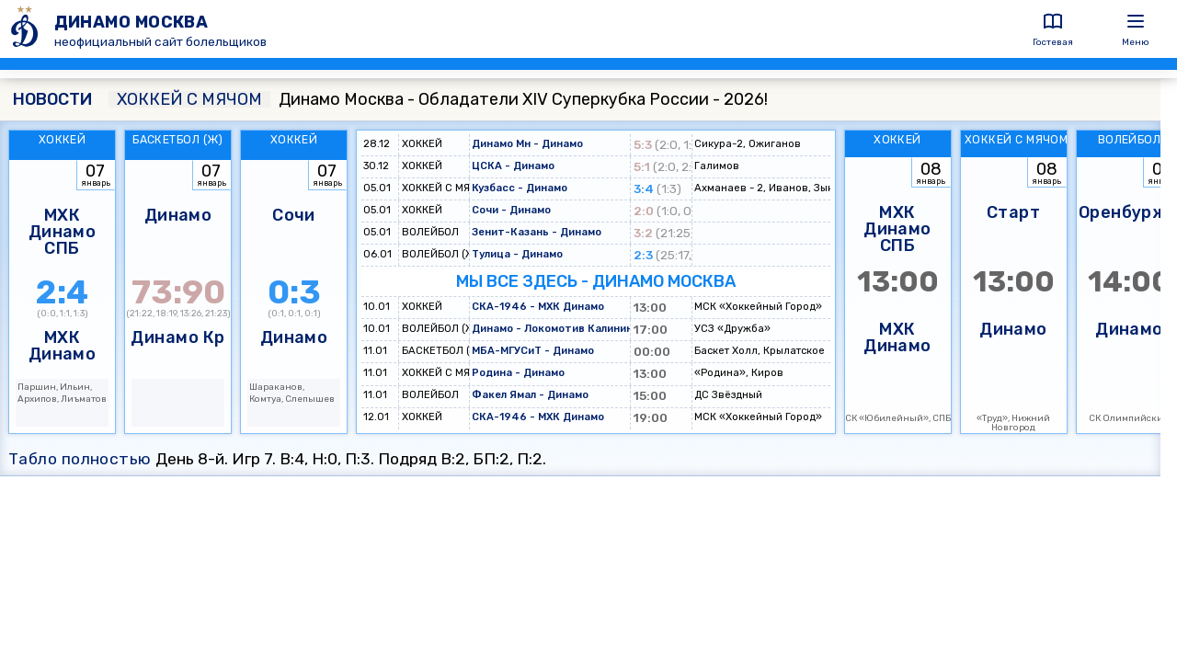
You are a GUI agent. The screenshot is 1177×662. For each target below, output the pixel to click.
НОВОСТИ (52, 99)
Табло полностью (80, 459)
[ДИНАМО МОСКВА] (27, 29)
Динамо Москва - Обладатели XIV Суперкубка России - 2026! (438, 99)
